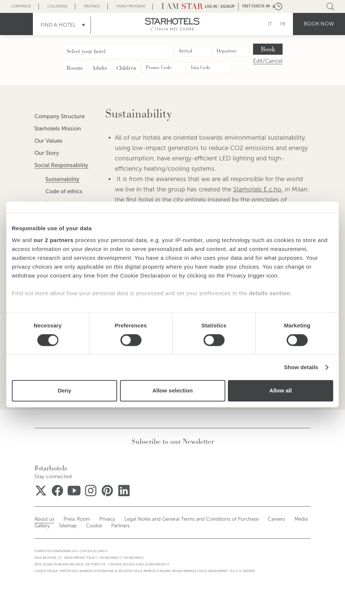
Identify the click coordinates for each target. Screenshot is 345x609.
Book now (319, 24)
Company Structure (59, 116)
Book (268, 49)
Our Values (48, 141)
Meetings (92, 6)
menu (16, 24)
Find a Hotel (58, 25)
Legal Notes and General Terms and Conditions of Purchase (176, 519)
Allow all (280, 391)
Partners (91, 525)
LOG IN (211, 6)
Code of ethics (63, 191)
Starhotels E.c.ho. (258, 189)
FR (283, 24)
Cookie (67, 525)
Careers (253, 519)
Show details (301, 367)
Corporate (21, 6)
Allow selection (172, 391)
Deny (64, 391)
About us (43, 519)
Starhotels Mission (57, 129)
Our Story (46, 153)
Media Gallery (283, 519)
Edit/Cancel (268, 61)
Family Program (130, 6)
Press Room (73, 519)
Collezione (57, 6)
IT (270, 24)
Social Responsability (61, 165)
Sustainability (62, 179)
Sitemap (42, 525)
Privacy (101, 519)
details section (269, 293)
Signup (228, 6)
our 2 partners (54, 240)
